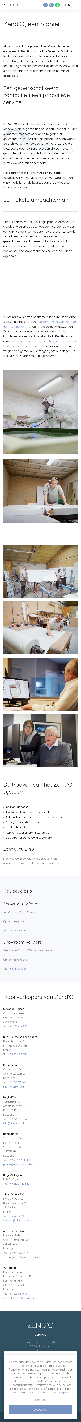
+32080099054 (17, 930)
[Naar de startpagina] (10, 5)
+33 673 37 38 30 (18, 1216)
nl (68, 4)
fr (64, 4)
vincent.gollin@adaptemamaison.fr (24, 1257)
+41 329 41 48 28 (17, 1026)
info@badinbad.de (14, 1123)
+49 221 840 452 (17, 1119)
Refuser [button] (40, 1400)
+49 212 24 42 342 (18, 1183)
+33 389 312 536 (17, 1054)
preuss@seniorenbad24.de (19, 1164)
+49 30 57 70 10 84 (19, 1160)
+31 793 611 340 (17, 1082)
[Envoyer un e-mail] (45, 4)
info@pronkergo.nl (14, 1086)
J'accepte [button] (40, 1409)
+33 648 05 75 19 (18, 1252)
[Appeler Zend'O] (51, 4)
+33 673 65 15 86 (18, 1293)
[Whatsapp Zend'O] (57, 4)
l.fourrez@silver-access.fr (18, 1220)
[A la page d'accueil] (40, 1325)
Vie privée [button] (64, 1392)
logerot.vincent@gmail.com (19, 1298)
